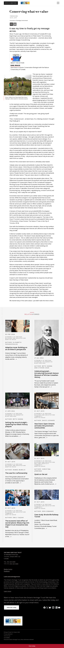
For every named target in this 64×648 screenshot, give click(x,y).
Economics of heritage (13, 336)
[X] (47, 607)
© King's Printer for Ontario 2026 (12, 632)
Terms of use (7, 636)
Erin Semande (48, 511)
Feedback (7, 571)
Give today (32, 646)
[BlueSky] (50, 607)
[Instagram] (53, 607)
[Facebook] (45, 607)
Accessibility (7, 638)
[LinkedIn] (57, 607)
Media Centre (8, 569)
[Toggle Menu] (58, 3)
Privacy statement (8, 634)
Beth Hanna (18, 419)
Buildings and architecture (15, 338)
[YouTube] (59, 607)
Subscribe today (12, 608)
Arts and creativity (41, 463)
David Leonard (48, 420)
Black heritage (40, 363)
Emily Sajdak (18, 517)
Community (38, 416)
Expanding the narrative (43, 361)
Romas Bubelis (19, 470)
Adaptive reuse (10, 339)
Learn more (7, 591)
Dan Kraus (15, 65)
